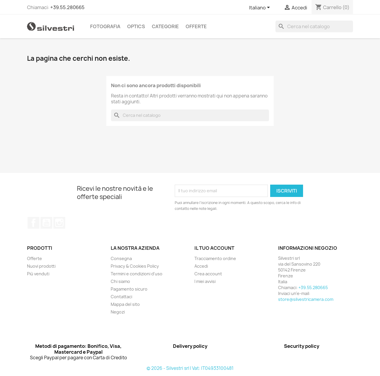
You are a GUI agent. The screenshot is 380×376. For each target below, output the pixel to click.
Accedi (201, 266)
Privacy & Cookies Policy (135, 266)
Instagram (59, 223)
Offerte (196, 26)
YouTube (46, 223)
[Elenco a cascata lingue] (260, 7)
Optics (136, 26)
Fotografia (105, 26)
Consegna (121, 258)
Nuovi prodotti (41, 266)
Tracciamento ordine (215, 258)
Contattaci (121, 296)
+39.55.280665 (67, 7)
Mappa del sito (125, 304)
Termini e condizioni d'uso (136, 273)
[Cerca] (314, 26)
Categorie (165, 26)
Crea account (208, 273)
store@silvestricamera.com (305, 299)
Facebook (33, 223)
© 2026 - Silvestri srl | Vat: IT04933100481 (190, 368)
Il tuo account (214, 248)
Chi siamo (120, 281)
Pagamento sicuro (129, 289)
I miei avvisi (205, 281)
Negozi (118, 312)
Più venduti (38, 273)
